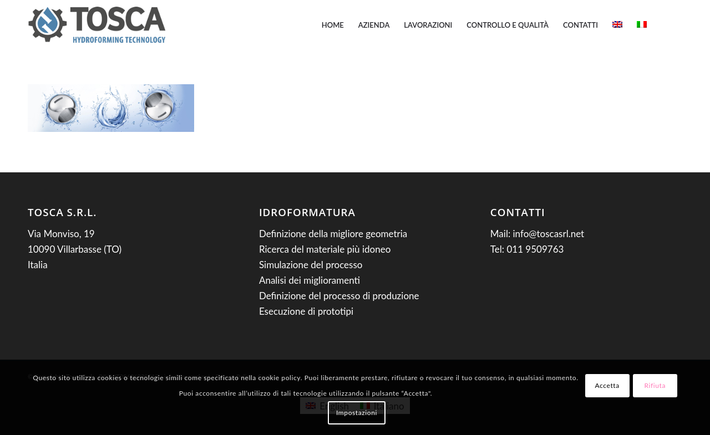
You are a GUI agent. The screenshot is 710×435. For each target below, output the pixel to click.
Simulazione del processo (311, 264)
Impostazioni (356, 412)
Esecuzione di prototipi (306, 311)
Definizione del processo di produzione (339, 295)
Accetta (607, 385)
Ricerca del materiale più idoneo (324, 249)
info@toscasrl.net (549, 233)
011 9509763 (535, 249)
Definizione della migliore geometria (333, 233)
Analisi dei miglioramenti (309, 280)
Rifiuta (655, 385)
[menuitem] (333, 25)
